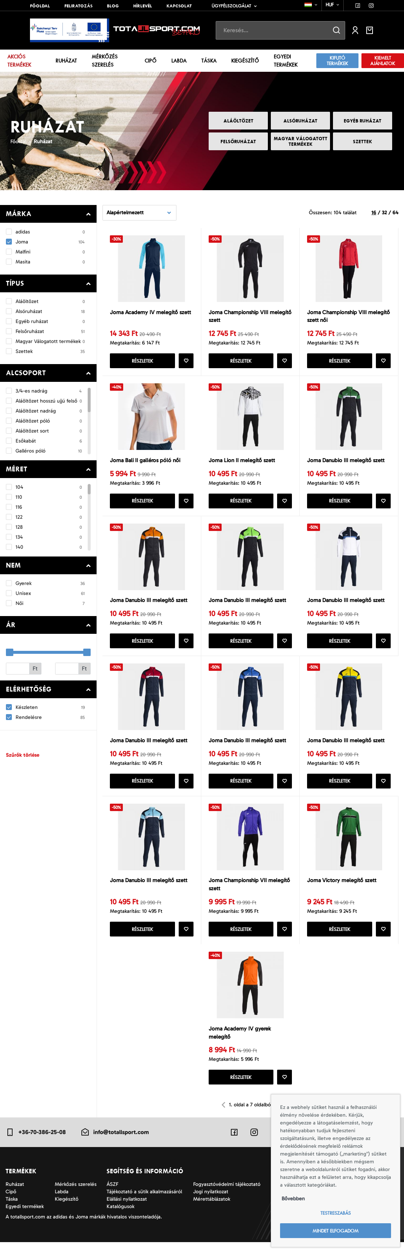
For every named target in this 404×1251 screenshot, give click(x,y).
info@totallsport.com (115, 1141)
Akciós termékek (19, 61)
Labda (178, 61)
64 (395, 212)
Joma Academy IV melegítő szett (150, 312)
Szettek (362, 141)
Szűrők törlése (22, 755)
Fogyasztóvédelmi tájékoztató (226, 1193)
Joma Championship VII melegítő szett (249, 891)
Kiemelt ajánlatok (382, 60)
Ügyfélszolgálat (231, 6)
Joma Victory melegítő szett (341, 887)
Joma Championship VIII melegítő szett (250, 316)
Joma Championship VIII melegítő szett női (348, 316)
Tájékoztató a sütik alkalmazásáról (144, 1200)
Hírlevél (142, 6)
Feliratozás (78, 6)
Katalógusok (120, 1215)
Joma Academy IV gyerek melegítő (240, 1041)
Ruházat (66, 61)
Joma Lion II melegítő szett (242, 462)
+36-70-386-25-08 (36, 1141)
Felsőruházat (238, 141)
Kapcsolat (179, 6)
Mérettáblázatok (211, 1208)
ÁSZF (112, 1193)
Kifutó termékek (337, 60)
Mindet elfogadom (335, 1231)
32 (384, 212)
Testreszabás (335, 1213)
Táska (208, 61)
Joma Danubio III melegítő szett (345, 462)
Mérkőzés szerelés (105, 61)
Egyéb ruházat (362, 121)
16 (373, 212)
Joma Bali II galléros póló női (145, 462)
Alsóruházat (300, 121)
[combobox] (311, 5)
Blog (113, 6)
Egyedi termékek (285, 61)
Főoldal (40, 6)
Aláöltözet (238, 121)
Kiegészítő (245, 61)
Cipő (150, 61)
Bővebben (293, 1198)
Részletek (142, 362)
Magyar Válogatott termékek (300, 141)
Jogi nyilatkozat (210, 1200)
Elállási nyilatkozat (127, 1208)
